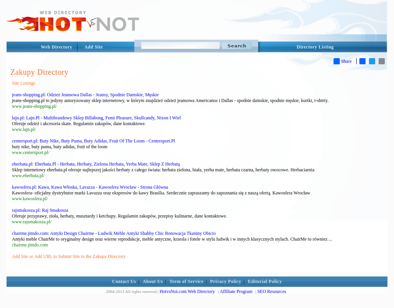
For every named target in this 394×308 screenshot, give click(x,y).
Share (343, 61)
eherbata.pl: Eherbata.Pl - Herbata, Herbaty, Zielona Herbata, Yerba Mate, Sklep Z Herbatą (96, 164)
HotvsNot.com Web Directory (187, 291)
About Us (153, 281)
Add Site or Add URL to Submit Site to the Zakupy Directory (68, 256)
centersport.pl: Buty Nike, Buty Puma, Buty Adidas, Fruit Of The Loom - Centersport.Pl (93, 141)
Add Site (93, 47)
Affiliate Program (236, 291)
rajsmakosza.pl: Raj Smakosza (40, 210)
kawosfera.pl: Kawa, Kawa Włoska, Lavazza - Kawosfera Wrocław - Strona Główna (90, 187)
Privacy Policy (225, 281)
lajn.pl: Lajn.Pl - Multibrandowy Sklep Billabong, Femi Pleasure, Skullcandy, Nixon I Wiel (96, 118)
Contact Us (124, 281)
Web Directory (56, 47)
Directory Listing (315, 47)
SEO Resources (271, 291)
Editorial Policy (265, 281)
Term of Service (187, 281)
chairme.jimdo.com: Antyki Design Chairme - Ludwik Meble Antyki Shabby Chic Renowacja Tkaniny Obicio (114, 233)
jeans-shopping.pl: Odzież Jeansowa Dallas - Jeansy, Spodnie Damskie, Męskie (85, 94)
